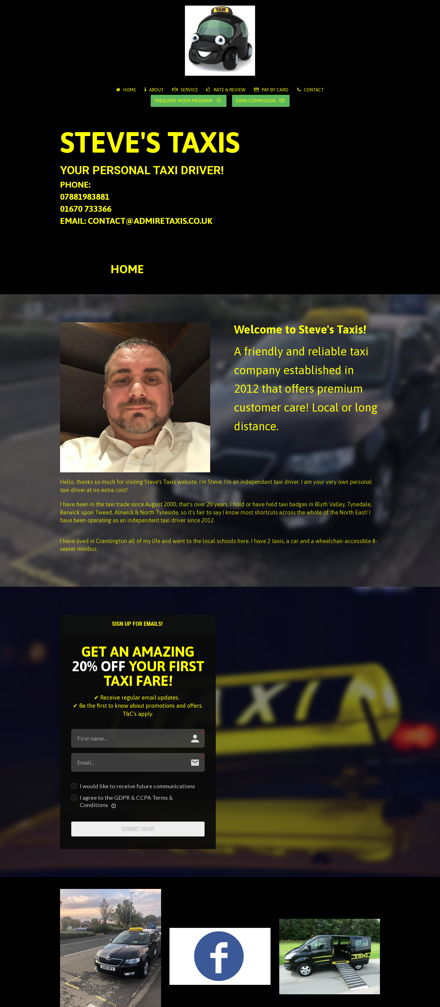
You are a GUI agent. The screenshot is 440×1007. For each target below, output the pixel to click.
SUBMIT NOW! (138, 831)
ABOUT (154, 89)
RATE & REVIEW (226, 89)
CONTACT (310, 89)
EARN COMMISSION (260, 100)
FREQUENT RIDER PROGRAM (188, 100)
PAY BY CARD (271, 89)
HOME (126, 89)
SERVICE (185, 89)
